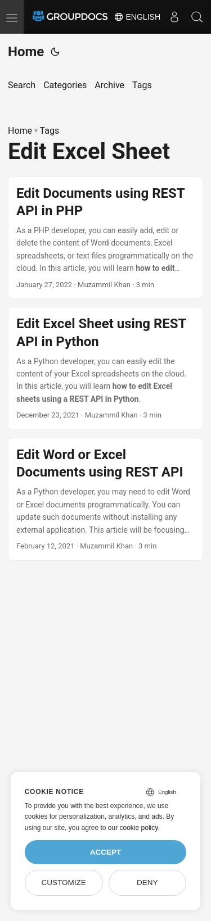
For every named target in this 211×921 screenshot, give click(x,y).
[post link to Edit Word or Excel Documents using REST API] (105, 499)
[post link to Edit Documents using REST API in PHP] (105, 238)
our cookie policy (133, 828)
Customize (63, 882)
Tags (50, 130)
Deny (147, 882)
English (137, 17)
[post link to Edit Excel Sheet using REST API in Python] (105, 368)
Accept (106, 852)
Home (26, 52)
